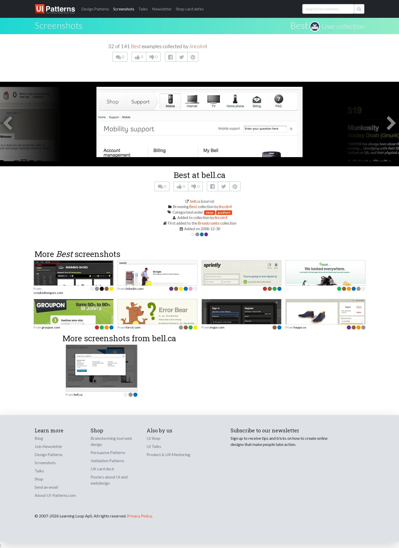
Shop (39, 478)
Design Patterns (49, 454)
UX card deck (102, 468)
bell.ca (195, 201)
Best (299, 25)
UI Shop (153, 438)
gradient (224, 212)
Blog (39, 438)
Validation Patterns (107, 460)
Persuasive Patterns (108, 452)
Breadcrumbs (209, 223)
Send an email (46, 487)
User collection (343, 26)
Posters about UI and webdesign (109, 479)
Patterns (95, 8)
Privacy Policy (139, 515)
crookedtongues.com (48, 293)
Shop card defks (190, 8)
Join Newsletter (48, 446)
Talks (143, 8)
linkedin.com (135, 289)
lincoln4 (198, 46)
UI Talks (154, 446)
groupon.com (51, 327)
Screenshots (123, 8)
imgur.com (217, 327)
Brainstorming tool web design (111, 441)
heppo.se (300, 327)
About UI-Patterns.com (55, 495)
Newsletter (162, 8)
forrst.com (133, 327)
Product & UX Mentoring (168, 454)
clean (209, 212)
